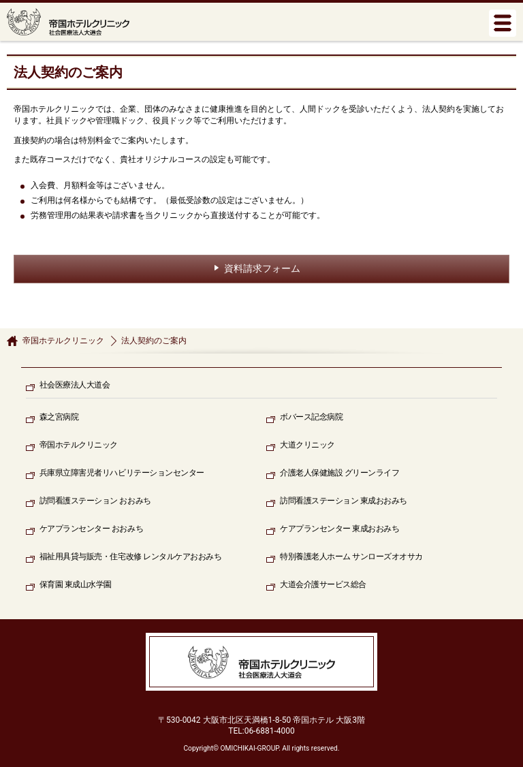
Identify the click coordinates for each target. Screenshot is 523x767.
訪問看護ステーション (95, 501)
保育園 (75, 585)
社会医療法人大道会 (74, 385)
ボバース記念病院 (311, 417)
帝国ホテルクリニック (63, 340)
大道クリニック (307, 445)
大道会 (323, 585)
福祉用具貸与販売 (130, 557)
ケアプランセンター (91, 529)
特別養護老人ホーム (351, 557)
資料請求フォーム (262, 268)
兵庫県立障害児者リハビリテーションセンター (121, 473)
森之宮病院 (59, 417)
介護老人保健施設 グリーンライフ (339, 473)
